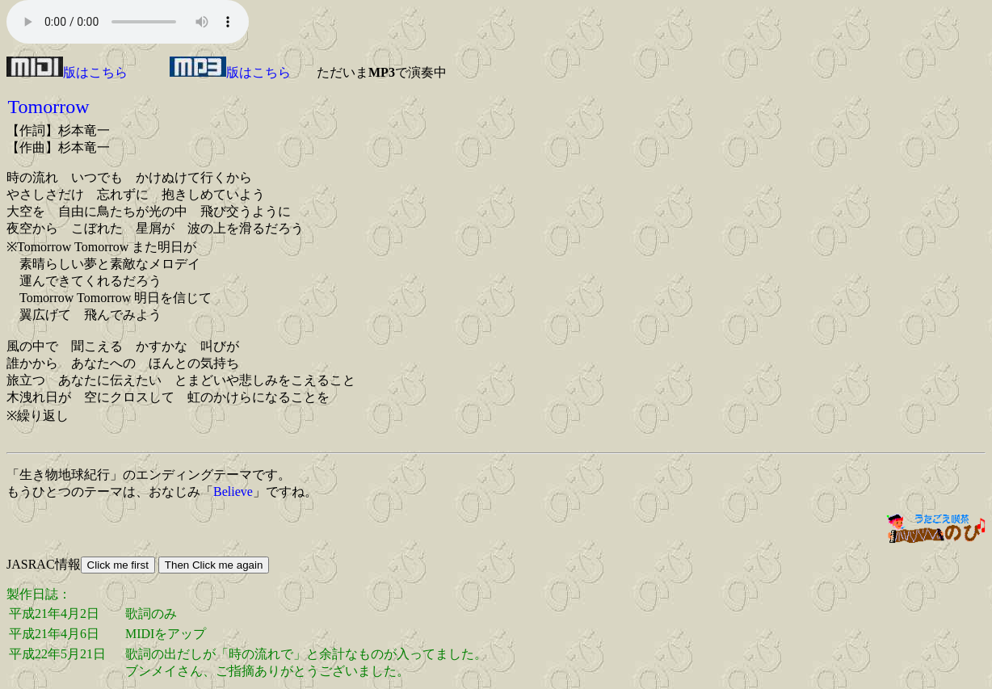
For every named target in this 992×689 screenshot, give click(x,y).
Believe (233, 491)
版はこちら (67, 72)
